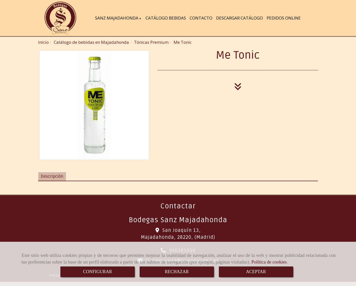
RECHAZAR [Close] (177, 271)
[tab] (52, 177)
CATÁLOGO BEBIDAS (166, 18)
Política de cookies (269, 261)
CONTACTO (201, 18)
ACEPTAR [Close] (256, 271)
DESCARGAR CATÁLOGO (239, 18)
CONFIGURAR (97, 271)
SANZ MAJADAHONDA (118, 18)
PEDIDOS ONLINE (284, 18)
